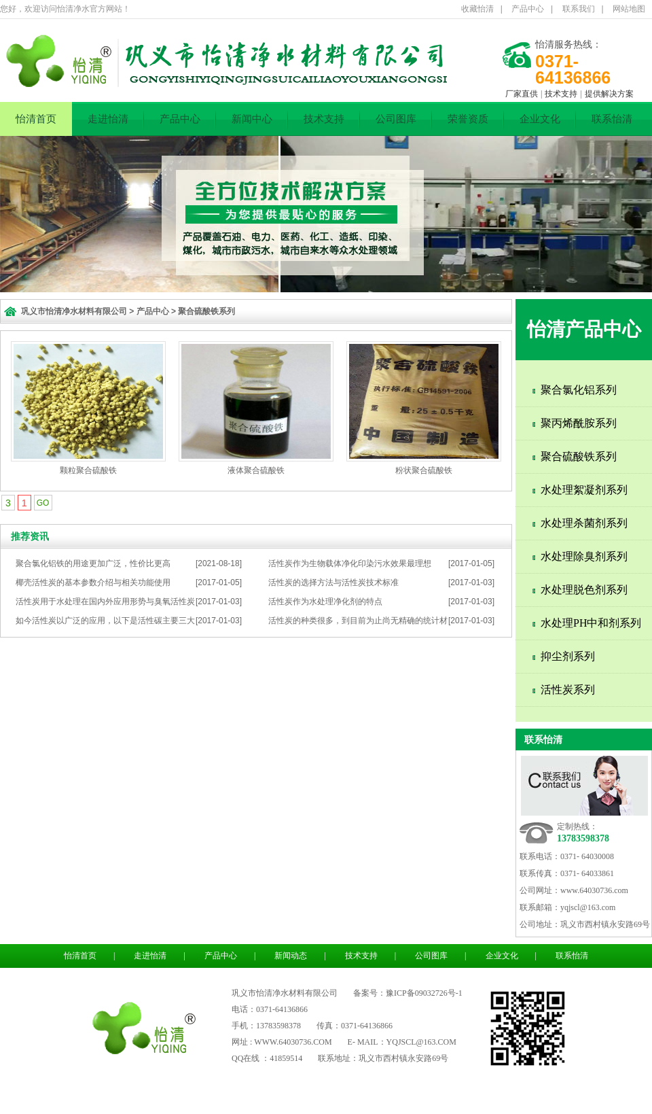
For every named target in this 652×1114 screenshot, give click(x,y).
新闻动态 (290, 955)
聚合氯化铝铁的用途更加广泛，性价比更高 (93, 563)
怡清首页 (36, 119)
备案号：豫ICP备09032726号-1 (408, 993)
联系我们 (578, 9)
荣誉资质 (468, 119)
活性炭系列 (568, 689)
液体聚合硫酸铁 (256, 470)
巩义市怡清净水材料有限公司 (74, 311)
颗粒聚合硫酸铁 (88, 470)
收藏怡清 (477, 9)
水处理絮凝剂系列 (584, 489)
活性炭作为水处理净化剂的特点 (325, 601)
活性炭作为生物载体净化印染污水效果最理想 (349, 563)
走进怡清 (108, 119)
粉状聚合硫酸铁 (423, 470)
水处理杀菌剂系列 (584, 523)
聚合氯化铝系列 (579, 390)
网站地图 (629, 9)
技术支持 (561, 94)
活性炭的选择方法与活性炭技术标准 (333, 582)
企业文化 (540, 119)
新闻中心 (252, 119)
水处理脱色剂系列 (584, 589)
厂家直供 (521, 94)
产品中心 (527, 9)
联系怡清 (612, 119)
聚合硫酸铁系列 (206, 311)
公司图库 (396, 119)
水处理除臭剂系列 (584, 556)
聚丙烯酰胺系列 (579, 423)
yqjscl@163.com (587, 907)
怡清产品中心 (584, 329)
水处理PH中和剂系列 (591, 623)
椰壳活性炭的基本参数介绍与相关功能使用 (93, 582)
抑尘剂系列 (568, 656)
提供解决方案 (609, 94)
